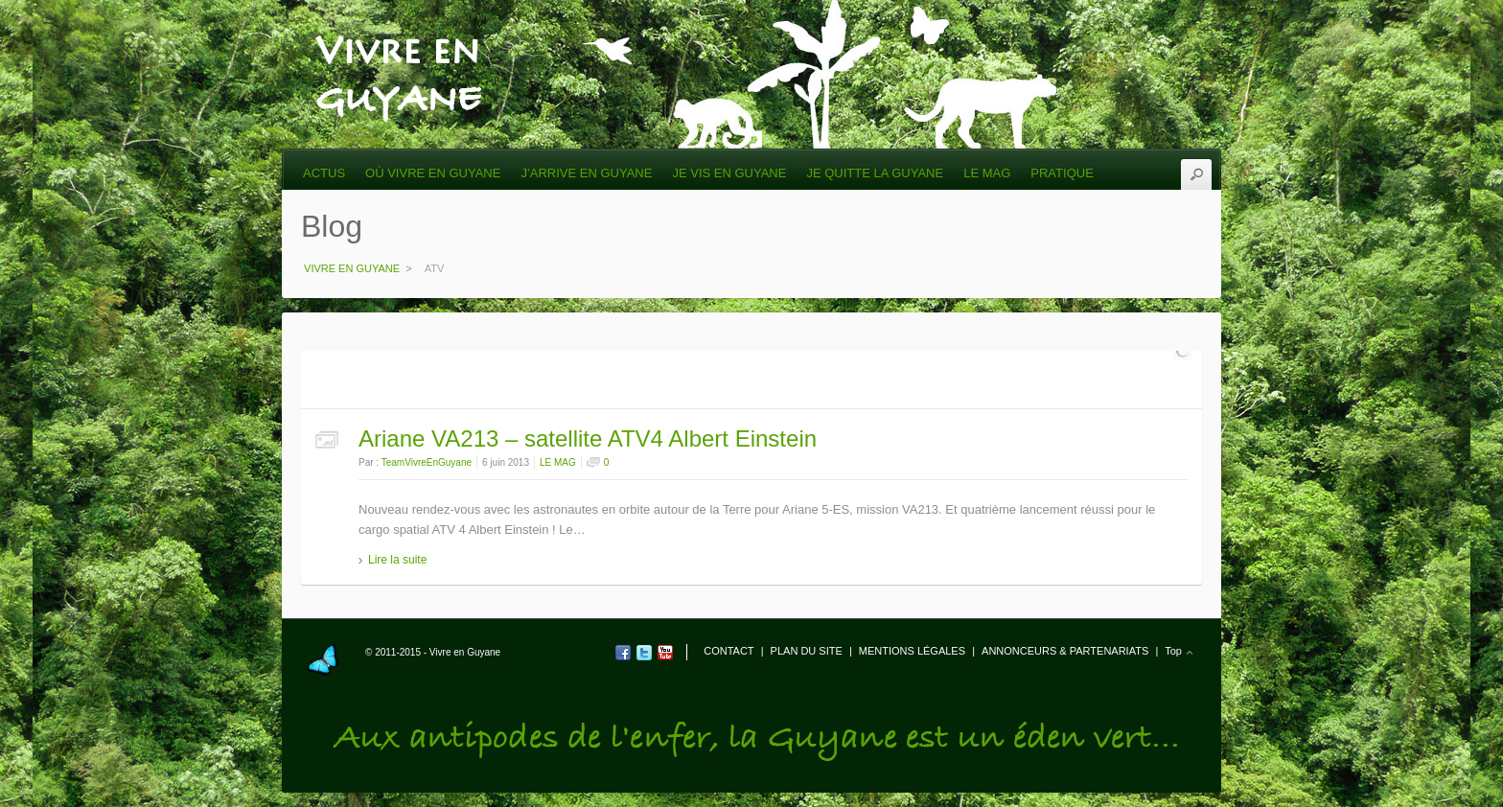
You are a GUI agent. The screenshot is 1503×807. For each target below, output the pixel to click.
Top (1173, 651)
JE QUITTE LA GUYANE (874, 173)
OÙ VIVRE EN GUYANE (432, 173)
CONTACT (728, 651)
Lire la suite (397, 559)
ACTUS (324, 173)
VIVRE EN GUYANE (398, 39)
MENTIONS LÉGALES (912, 651)
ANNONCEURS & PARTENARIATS (1065, 651)
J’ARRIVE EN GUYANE (586, 173)
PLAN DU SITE (807, 651)
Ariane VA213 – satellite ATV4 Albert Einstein (587, 438)
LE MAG (986, 173)
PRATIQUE (1062, 173)
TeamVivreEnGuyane (427, 462)
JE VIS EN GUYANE (729, 173)
